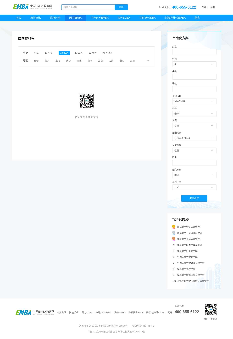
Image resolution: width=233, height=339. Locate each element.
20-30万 (78, 53)
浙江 (122, 60)
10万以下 (49, 53)
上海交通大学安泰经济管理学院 (191, 281)
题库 (197, 17)
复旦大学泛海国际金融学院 (188, 275)
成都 (68, 60)
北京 (47, 60)
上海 (57, 60)
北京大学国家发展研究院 (187, 245)
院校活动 (55, 17)
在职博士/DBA (147, 17)
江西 (132, 60)
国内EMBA (75, 17)
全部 (36, 53)
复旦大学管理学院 (184, 269)
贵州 (111, 60)
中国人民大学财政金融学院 (188, 263)
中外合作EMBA (99, 17)
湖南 (100, 60)
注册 (212, 7)
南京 (90, 60)
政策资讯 (35, 17)
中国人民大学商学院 (185, 257)
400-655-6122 (184, 7)
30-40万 (93, 53)
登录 (204, 7)
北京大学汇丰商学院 (185, 251)
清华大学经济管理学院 (186, 227)
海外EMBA (124, 17)
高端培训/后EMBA (175, 17)
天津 (79, 60)
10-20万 (64, 53)
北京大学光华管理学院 (186, 239)
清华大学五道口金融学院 (187, 233)
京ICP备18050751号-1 (143, 325)
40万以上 (107, 53)
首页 (18, 17)
